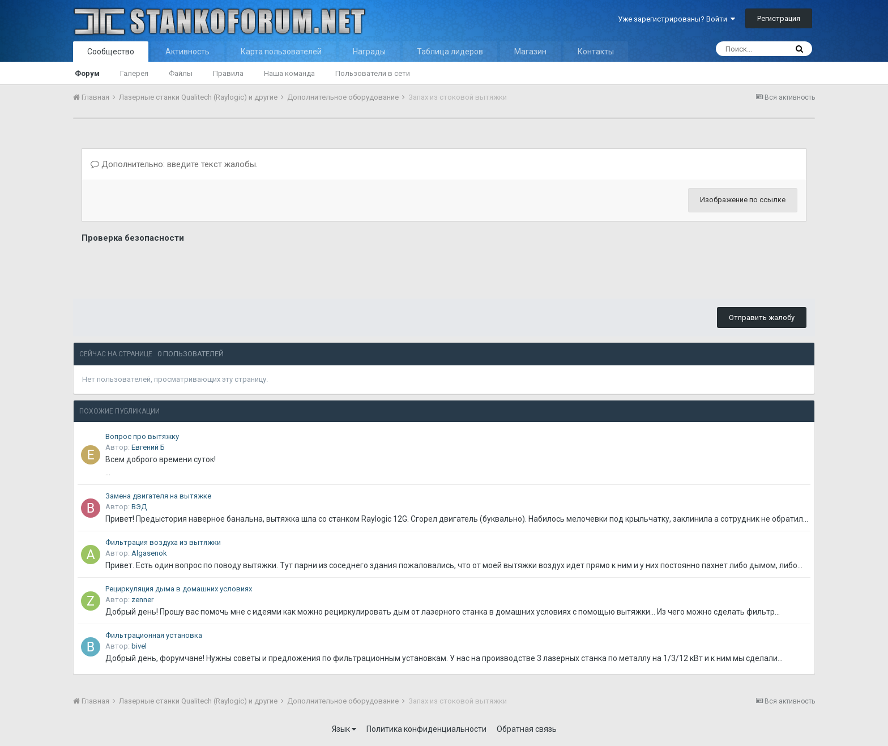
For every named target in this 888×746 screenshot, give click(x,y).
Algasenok (149, 553)
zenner (142, 599)
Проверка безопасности (133, 238)
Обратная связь (527, 729)
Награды (369, 51)
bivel (139, 646)
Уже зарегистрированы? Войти (676, 19)
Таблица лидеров (450, 51)
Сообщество (110, 51)
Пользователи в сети (372, 73)
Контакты (596, 51)
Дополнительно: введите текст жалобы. (174, 164)
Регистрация (778, 18)
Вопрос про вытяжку (142, 436)
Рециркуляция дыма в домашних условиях (178, 589)
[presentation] (168, 268)
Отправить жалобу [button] (762, 317)
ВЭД (139, 506)
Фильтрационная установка (153, 635)
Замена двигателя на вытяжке (158, 496)
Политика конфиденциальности (426, 729)
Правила (228, 73)
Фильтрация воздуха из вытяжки (163, 542)
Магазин (530, 51)
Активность (187, 51)
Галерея (134, 73)
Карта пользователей (281, 51)
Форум (87, 73)
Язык (344, 729)
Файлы (181, 73)
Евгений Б (148, 447)
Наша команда (289, 73)
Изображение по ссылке (742, 199)
